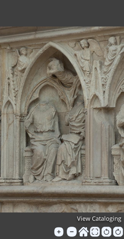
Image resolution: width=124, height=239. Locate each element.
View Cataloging (99, 218)
